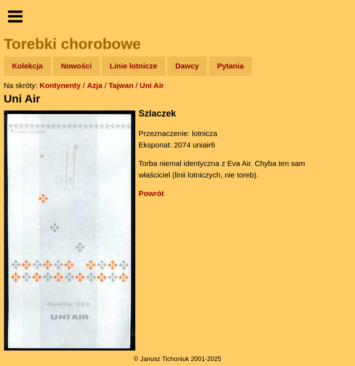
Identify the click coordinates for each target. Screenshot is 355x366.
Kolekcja (27, 66)
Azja (94, 85)
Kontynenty (60, 85)
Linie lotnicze (133, 66)
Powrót (151, 193)
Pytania (230, 66)
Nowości (76, 66)
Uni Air (152, 85)
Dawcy (187, 66)
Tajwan (121, 85)
